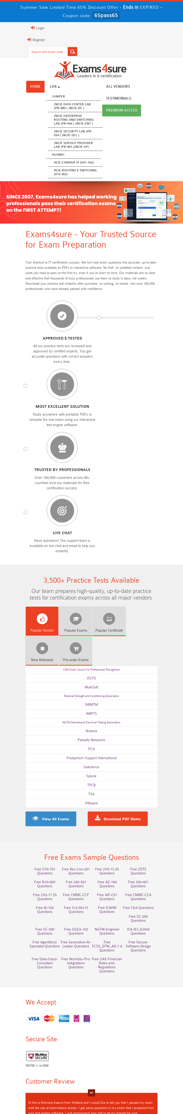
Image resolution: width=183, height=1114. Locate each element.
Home (14, 87)
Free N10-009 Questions (112, 705)
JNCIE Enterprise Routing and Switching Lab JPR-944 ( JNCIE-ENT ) (53, 120)
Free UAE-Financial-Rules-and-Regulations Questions (153, 768)
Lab (34, 87)
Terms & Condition (119, 1088)
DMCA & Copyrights (92, 1095)
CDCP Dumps (154, 1060)
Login (17, 27)
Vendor (22, 478)
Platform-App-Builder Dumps (154, 1036)
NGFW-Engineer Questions (153, 745)
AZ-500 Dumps (29, 1047)
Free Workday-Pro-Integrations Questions (112, 768)
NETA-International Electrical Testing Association (92, 540)
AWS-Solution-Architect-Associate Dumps (29, 1036)
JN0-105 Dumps (112, 1060)
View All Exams (34, 637)
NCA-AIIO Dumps (153, 1068)
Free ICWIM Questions (112, 736)
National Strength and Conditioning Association (91, 514)
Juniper (37, 97)
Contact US (149, 1088)
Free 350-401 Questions (70, 714)
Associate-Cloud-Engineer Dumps (70, 1049)
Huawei (37, 155)
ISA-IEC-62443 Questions (29, 753)
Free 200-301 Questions (154, 705)
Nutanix (91, 549)
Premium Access (101, 99)
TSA (91, 612)
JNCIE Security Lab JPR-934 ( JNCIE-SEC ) (52, 134)
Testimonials (131, 87)
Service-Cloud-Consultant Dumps (112, 1036)
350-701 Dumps (112, 1047)
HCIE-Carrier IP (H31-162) (53, 163)
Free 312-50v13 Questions (154, 727)
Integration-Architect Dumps (29, 1062)
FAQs (70, 1088)
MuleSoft (91, 505)
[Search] (51, 51)
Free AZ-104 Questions (29, 714)
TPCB (91, 603)
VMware (91, 621)
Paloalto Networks (91, 558)
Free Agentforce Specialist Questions (71, 755)
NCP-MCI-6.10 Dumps (112, 1068)
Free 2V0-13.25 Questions (112, 697)
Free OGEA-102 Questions (112, 745)
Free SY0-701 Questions (29, 697)
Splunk (91, 594)
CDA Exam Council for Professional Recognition (91, 487)
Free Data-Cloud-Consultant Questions (71, 768)
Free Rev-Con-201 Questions (71, 699)
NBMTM (91, 523)
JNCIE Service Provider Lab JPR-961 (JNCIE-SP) (52, 145)
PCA (91, 567)
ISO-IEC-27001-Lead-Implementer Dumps (153, 1049)
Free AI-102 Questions (112, 727)
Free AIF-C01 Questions (29, 727)
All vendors (97, 87)
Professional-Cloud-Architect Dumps (71, 1036)
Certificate (91, 478)
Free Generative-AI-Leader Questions (112, 755)
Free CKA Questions (153, 736)
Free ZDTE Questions (153, 697)
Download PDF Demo (122, 637)
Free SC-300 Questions (70, 745)
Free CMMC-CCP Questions (154, 716)
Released (126, 478)
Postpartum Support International (91, 576)
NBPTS (91, 532)
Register (15, 39)
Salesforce (92, 585)
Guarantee (90, 1088)
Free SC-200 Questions (29, 745)
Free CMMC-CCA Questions (71, 729)
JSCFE (92, 496)
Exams (56, 478)
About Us (50, 1088)
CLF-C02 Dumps (70, 1060)
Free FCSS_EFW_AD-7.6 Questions (154, 755)
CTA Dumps (71, 1068)
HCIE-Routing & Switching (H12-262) (54, 173)
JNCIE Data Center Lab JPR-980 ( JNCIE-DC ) (51, 106)
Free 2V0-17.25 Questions (112, 714)
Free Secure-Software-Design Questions (29, 768)
